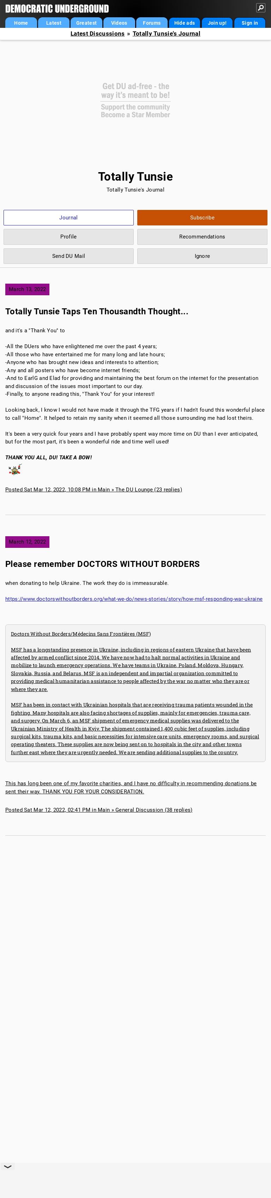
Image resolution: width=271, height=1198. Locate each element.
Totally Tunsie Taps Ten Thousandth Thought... (96, 311)
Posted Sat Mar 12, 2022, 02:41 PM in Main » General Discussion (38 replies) (99, 810)
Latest (53, 23)
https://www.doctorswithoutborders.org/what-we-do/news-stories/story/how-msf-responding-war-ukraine (134, 599)
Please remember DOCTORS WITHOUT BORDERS (102, 564)
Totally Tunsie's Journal (166, 33)
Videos (119, 23)
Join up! (217, 23)
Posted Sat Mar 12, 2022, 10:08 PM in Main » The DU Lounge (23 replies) (93, 489)
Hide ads (184, 23)
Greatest (86, 23)
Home (21, 23)
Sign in (250, 23)
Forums (152, 23)
